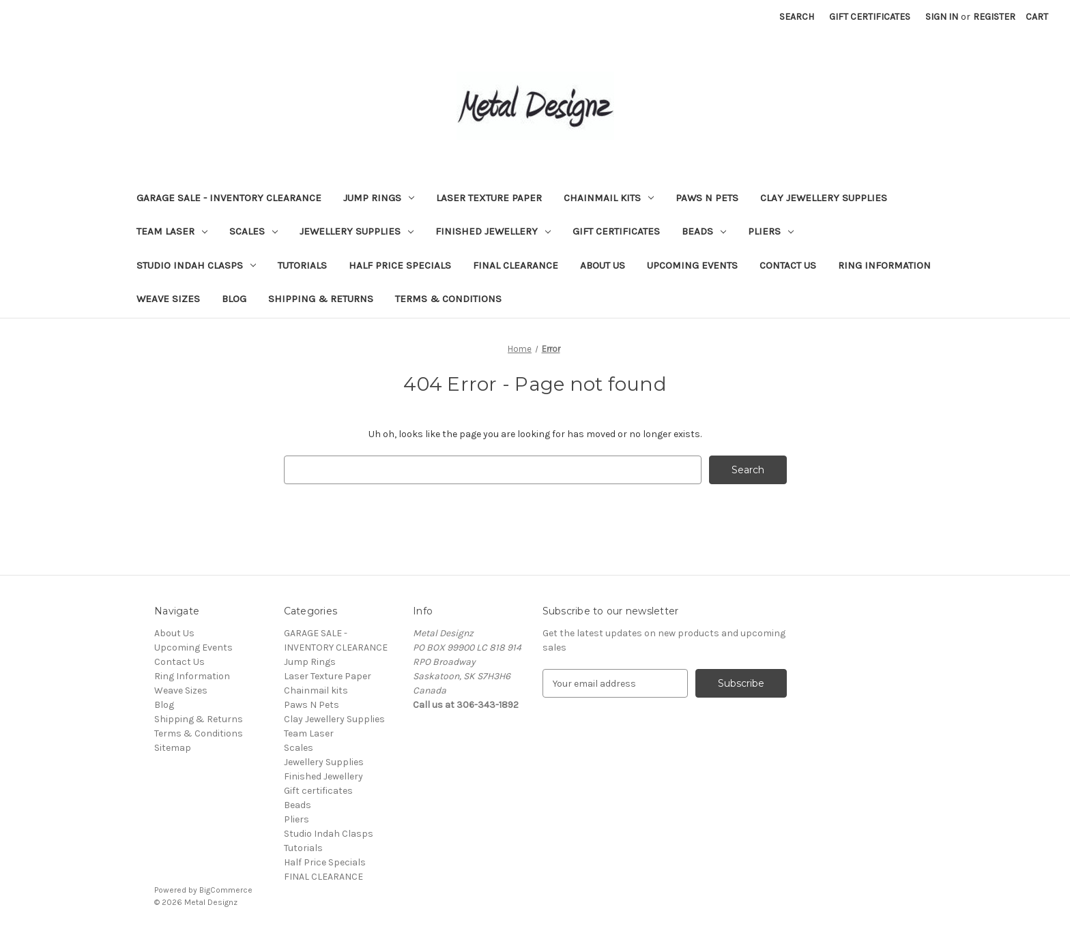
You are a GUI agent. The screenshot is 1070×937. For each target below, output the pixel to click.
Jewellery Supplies (357, 231)
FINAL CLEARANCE (515, 265)
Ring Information (884, 265)
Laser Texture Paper (489, 198)
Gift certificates (616, 231)
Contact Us (788, 265)
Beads (704, 231)
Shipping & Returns (320, 299)
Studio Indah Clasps (196, 265)
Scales (253, 231)
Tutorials (302, 265)
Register (994, 17)
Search (796, 17)
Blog (234, 299)
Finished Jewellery (493, 231)
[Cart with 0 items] (1037, 16)
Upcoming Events (692, 265)
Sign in (941, 17)
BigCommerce (225, 890)
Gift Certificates (869, 17)
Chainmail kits (609, 198)
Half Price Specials (400, 265)
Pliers (771, 231)
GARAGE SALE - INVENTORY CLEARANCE (228, 198)
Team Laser (171, 231)
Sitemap (172, 748)
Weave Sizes (168, 299)
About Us (602, 265)
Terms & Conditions (448, 299)
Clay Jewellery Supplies (823, 198)
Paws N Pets (707, 198)
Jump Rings (378, 198)
